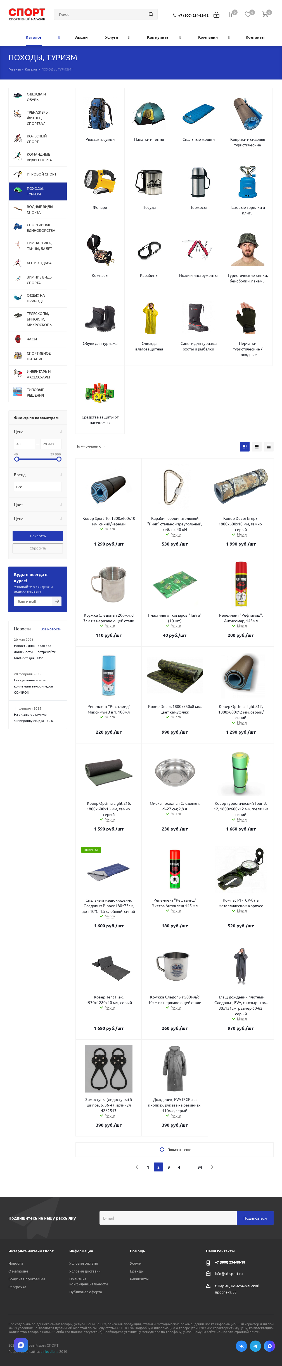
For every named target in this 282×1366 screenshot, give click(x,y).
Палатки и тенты (149, 139)
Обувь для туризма (100, 343)
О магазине (18, 1271)
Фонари (100, 207)
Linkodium (49, 1351)
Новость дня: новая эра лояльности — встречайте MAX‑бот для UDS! (35, 651)
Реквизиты (139, 1278)
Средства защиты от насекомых (100, 419)
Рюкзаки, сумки (100, 139)
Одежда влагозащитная (149, 346)
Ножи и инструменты (198, 275)
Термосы (198, 207)
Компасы (100, 275)
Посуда (149, 207)
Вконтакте (241, 1346)
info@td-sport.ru (229, 1273)
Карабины (149, 275)
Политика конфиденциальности (88, 1281)
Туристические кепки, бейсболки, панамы (248, 278)
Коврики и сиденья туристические (247, 142)
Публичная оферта (85, 1291)
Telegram (255, 1346)
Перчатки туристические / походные (247, 349)
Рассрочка (17, 1286)
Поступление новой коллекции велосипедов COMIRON (33, 686)
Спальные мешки (199, 139)
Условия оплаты (83, 1263)
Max (269, 1346)
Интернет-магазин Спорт (31, 1250)
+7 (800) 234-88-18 (193, 15)
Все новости (51, 628)
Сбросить (38, 548)
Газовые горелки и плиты (248, 210)
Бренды (137, 1271)
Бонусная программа (26, 1278)
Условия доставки (85, 1271)
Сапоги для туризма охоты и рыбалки (199, 346)
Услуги (135, 1263)
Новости (15, 1263)
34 (200, 1166)
